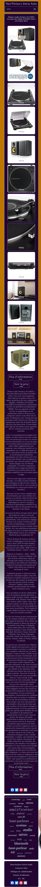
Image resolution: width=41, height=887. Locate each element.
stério (25, 840)
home (12, 831)
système (21, 825)
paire (31, 826)
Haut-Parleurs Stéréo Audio (21, 865)
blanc (18, 831)
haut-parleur (18, 848)
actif (23, 800)
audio (27, 830)
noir (31, 848)
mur (30, 840)
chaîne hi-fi (20, 853)
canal (29, 799)
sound (32, 835)
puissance (28, 853)
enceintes (12, 803)
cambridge (15, 800)
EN (19, 879)
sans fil (21, 816)
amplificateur (21, 809)
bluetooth (21, 843)
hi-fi (32, 822)
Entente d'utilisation (21, 875)
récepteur (29, 814)
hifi (13, 852)
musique (13, 840)
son (19, 839)
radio (12, 814)
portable (12, 826)
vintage (21, 803)
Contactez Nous (21, 868)
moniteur (18, 806)
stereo (29, 802)
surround (12, 835)
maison (21, 855)
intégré (26, 806)
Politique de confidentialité (21, 872)
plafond (20, 813)
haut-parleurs (19, 821)
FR (23, 879)
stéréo (23, 835)
